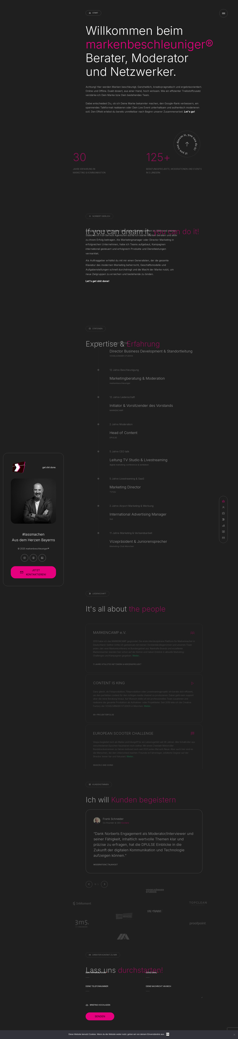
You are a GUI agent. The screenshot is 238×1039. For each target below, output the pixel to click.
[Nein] (234, 1034)
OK (167, 1034)
